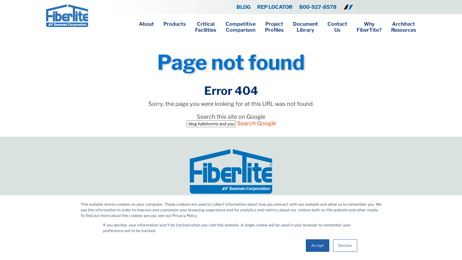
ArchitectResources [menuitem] (403, 27)
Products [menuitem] (174, 24)
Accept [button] (317, 245)
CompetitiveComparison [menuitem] (241, 27)
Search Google (256, 123)
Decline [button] (345, 245)
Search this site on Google (231, 116)
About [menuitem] (146, 24)
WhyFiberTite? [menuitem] (369, 27)
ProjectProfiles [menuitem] (274, 27)
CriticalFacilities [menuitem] (205, 27)
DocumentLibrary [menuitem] (305, 27)
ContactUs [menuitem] (337, 27)
